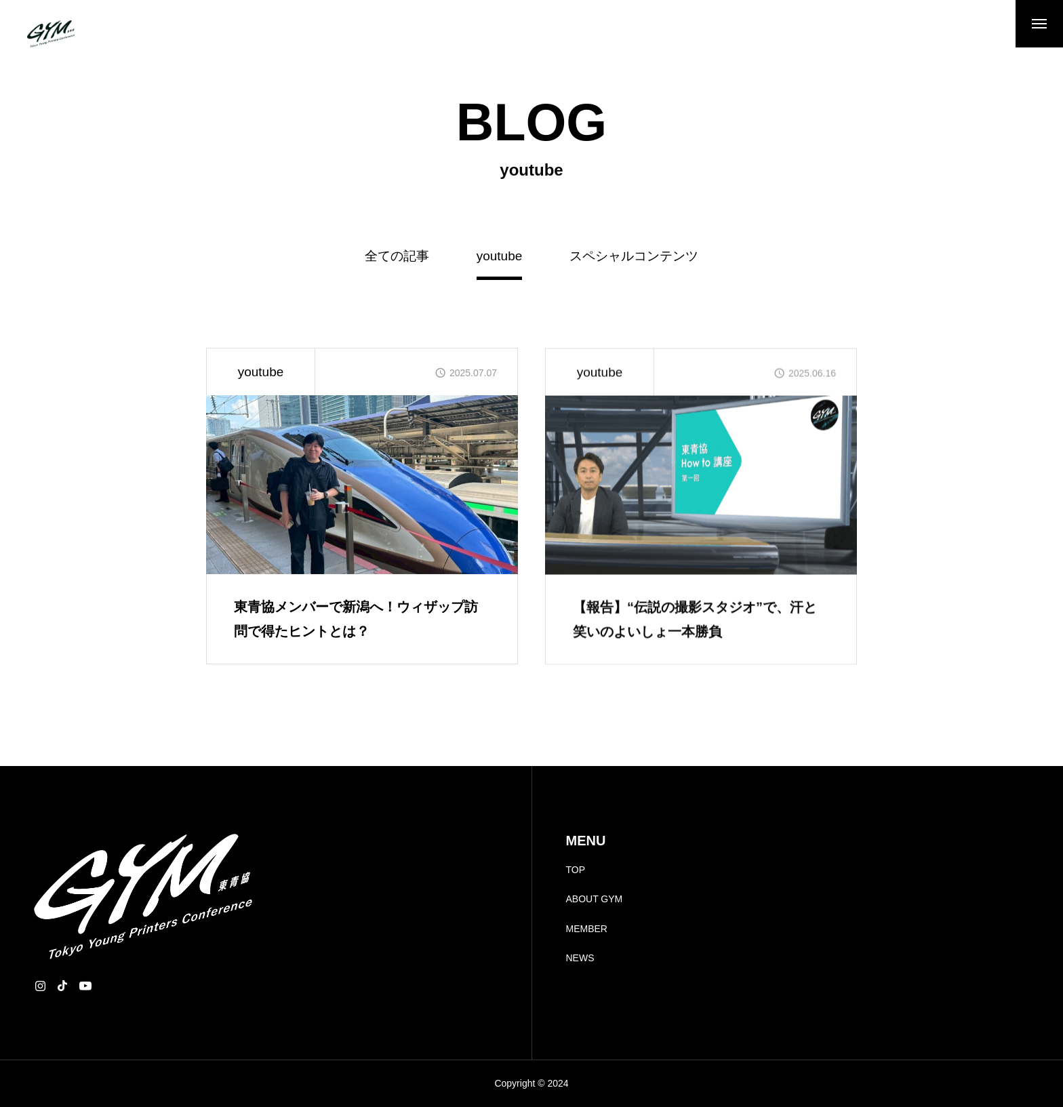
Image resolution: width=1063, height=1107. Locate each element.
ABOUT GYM (594, 898)
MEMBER (586, 928)
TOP (576, 869)
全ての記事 (397, 256)
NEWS (580, 957)
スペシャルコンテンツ (633, 256)
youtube (261, 372)
